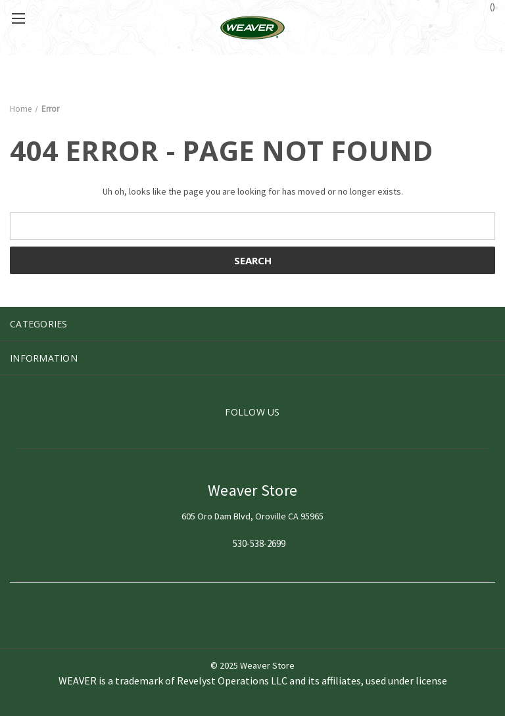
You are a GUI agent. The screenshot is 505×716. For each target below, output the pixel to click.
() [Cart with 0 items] (486, 6)
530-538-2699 (259, 544)
